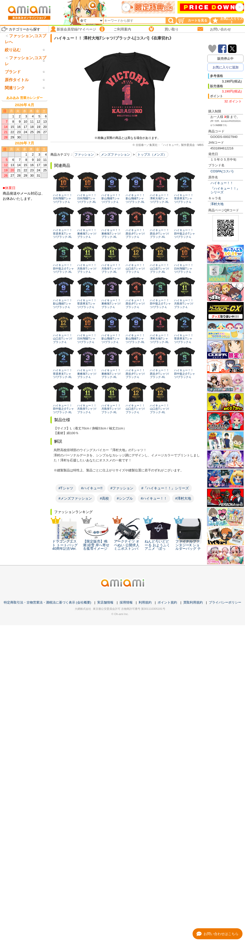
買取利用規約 (193, 602)
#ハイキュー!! (92, 488)
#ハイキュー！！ (154, 498)
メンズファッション (115, 154)
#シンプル (125, 498)
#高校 (104, 498)
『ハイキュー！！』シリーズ (225, 190)
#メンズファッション (75, 498)
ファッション (84, 154)
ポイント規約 (167, 602)
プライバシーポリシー (225, 602)
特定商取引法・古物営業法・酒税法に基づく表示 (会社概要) (47, 602)
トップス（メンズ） (152, 154)
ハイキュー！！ (222, 183)
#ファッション (121, 488)
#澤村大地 (183, 498)
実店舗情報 (105, 602)
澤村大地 (217, 204)
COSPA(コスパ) (222, 171)
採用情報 (126, 602)
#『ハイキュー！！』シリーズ (165, 488)
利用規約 (145, 602)
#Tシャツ (65, 488)
